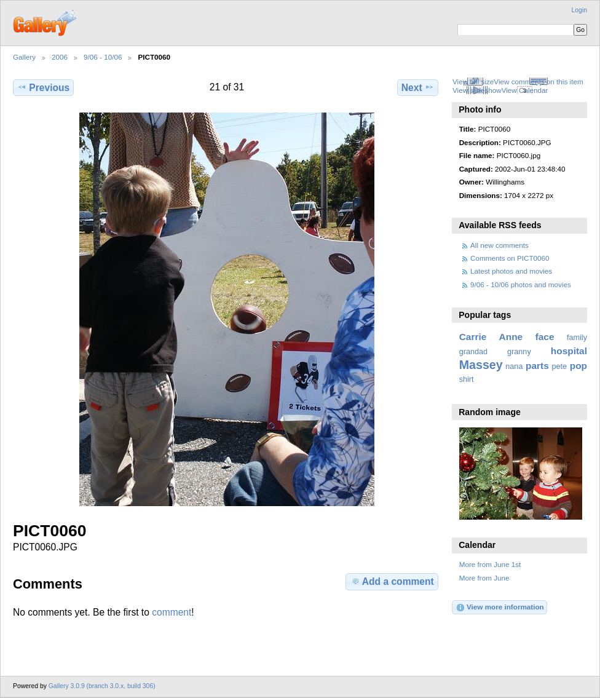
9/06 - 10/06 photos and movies (520, 284)
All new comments (499, 245)
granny (519, 351)
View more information (500, 608)
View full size (473, 81)
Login (579, 10)
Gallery (24, 57)
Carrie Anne (491, 336)
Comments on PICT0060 (510, 258)
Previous (43, 87)
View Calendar (525, 90)
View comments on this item (538, 81)
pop (578, 365)
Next (417, 87)
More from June (484, 578)
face (545, 336)
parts (537, 365)
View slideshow (477, 90)
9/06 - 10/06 (103, 57)
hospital (569, 351)
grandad (473, 351)
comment (171, 612)
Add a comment (392, 581)
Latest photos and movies (511, 271)
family (577, 337)
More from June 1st (490, 564)
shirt (466, 379)
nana (514, 366)
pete (559, 366)
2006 (60, 57)
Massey (481, 364)
